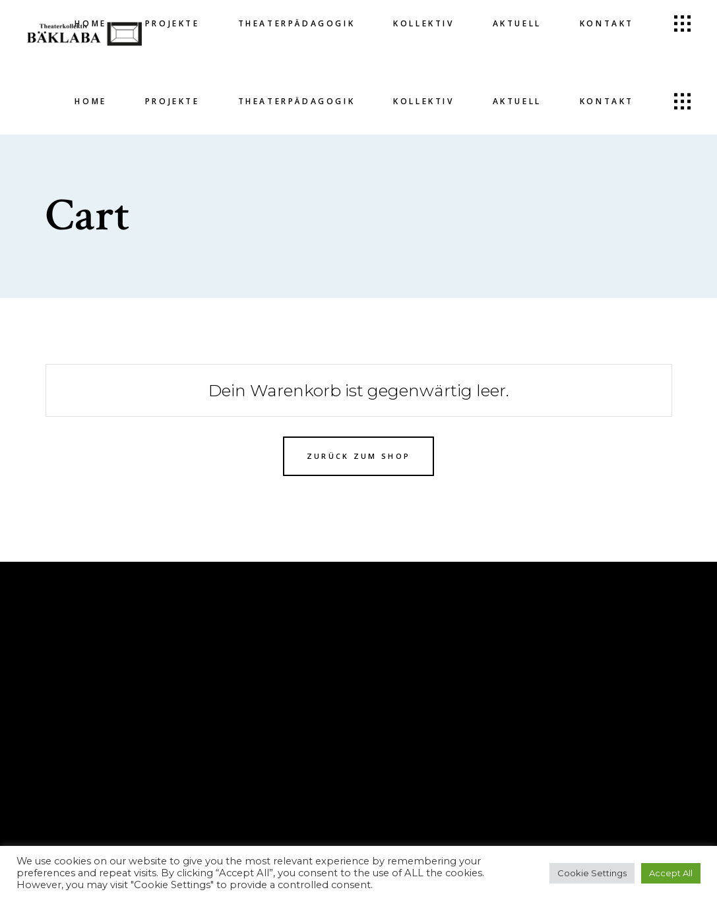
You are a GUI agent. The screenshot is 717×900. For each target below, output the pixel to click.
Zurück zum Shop (359, 456)
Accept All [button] (671, 873)
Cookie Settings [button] (592, 873)
